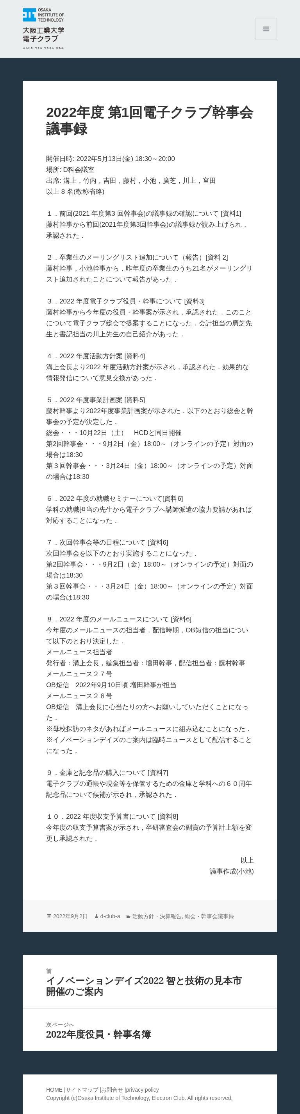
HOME (54, 1090)
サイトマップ (83, 1090)
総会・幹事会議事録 (209, 916)
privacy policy (142, 1090)
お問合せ (112, 1090)
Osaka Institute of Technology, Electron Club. (132, 1098)
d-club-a (110, 916)
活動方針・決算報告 (157, 916)
